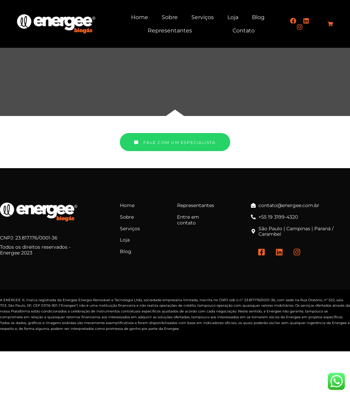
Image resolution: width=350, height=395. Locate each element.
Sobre (170, 17)
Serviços (202, 17)
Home (139, 17)
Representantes (170, 30)
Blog (258, 17)
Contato (244, 30)
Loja (232, 17)
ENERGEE (12, 300)
